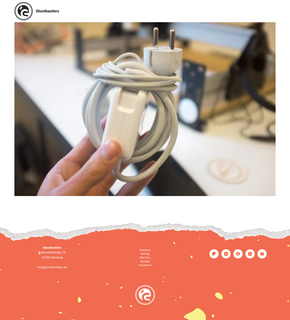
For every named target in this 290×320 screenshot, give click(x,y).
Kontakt (180, 11)
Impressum (145, 265)
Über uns (157, 11)
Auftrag (134, 11)
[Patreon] (214, 253)
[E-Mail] (262, 253)
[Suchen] (274, 11)
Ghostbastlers (47, 11)
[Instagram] (250, 253)
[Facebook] (238, 253)
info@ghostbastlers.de (52, 267)
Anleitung (111, 11)
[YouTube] (226, 253)
